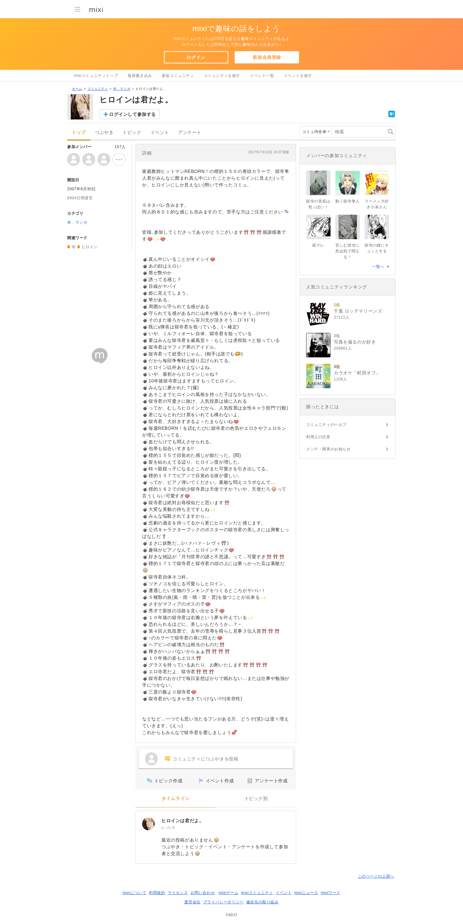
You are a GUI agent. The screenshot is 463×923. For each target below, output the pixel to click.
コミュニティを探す (222, 75)
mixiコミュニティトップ (96, 75)
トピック (132, 132)
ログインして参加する (132, 114)
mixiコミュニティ (257, 892)
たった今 (168, 827)
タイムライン (175, 798)
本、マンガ (121, 88)
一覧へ (378, 266)
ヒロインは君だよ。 (182, 820)
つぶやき (104, 132)
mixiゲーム (229, 892)
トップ (79, 132)
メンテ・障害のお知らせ (328, 449)
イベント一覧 (262, 75)
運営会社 (192, 902)
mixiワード (330, 892)
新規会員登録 (267, 57)
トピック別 (256, 798)
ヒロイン (90, 247)
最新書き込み (140, 75)
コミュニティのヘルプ (326, 424)
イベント (159, 132)
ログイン (195, 57)
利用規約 (157, 892)
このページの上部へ (376, 876)
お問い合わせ (203, 892)
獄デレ (318, 245)
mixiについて (134, 892)
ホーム (77, 88)
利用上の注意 (318, 437)
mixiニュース (306, 892)
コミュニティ (97, 88)
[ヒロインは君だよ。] (148, 823)
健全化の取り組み (262, 902)
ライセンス (178, 892)
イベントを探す (298, 75)
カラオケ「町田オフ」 (357, 372)
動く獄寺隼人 (347, 201)
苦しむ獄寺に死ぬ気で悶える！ (347, 251)
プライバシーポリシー (223, 902)
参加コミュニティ (178, 75)
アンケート (190, 132)
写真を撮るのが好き (355, 341)
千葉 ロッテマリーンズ (358, 311)
